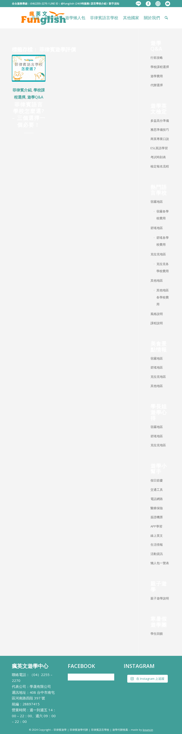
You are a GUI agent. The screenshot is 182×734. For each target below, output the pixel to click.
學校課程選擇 (159, 67)
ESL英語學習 (159, 148)
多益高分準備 (159, 120)
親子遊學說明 (159, 598)
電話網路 (156, 499)
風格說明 (156, 314)
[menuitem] (138, 3)
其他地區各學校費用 (162, 297)
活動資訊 (156, 554)
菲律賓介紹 (22, 90)
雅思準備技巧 (159, 129)
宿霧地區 (156, 201)
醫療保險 (156, 508)
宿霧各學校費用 (162, 215)
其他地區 (156, 280)
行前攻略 (156, 57)
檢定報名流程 (159, 166)
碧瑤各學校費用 (162, 241)
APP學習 (156, 526)
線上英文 (156, 535)
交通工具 (156, 489)
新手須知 (114, 3)
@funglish (67, 3)
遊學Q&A (35, 97)
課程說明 (156, 323)
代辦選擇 (156, 85)
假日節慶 (156, 480)
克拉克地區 (158, 254)
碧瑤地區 (156, 228)
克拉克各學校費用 (162, 267)
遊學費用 (156, 76)
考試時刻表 (158, 157)
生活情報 (156, 544)
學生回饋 (156, 633)
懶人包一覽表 (159, 563)
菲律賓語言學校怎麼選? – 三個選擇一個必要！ (29, 114)
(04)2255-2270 (38, 3)
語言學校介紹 (98, 3)
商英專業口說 (159, 139)
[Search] (166, 17)
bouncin (148, 729)
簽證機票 (156, 517)
